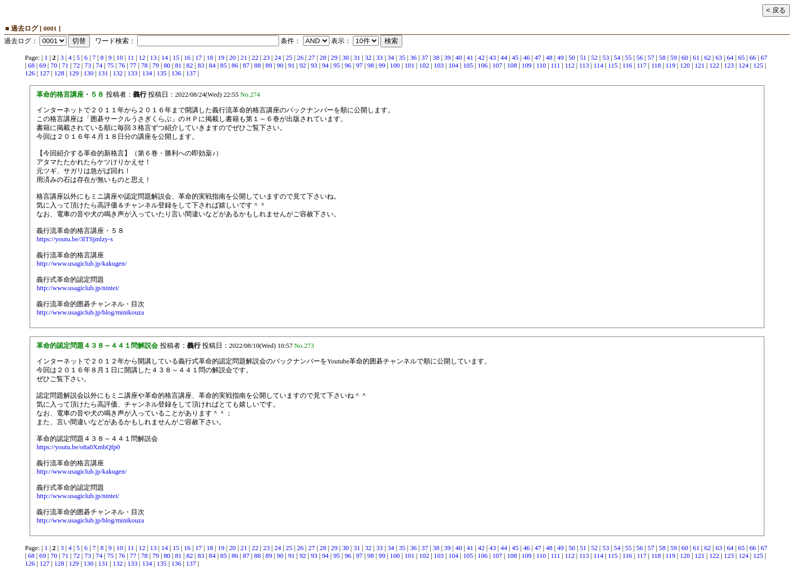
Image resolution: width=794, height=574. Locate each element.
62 (707, 57)
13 (153, 57)
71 (65, 65)
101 (409, 65)
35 (402, 57)
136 (176, 73)
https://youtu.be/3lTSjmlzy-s (74, 239)
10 (119, 57)
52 (594, 57)
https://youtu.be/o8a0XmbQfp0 (78, 447)
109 (527, 65)
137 (191, 73)
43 (492, 57)
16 (187, 57)
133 (132, 73)
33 (379, 57)
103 (439, 65)
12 (142, 57)
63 (719, 57)
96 (348, 65)
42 (481, 57)
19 (221, 57)
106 (482, 65)
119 (671, 65)
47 (538, 57)
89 (269, 65)
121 (700, 65)
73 (88, 65)
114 (598, 65)
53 (605, 57)
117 (641, 65)
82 (189, 65)
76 (121, 65)
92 (302, 65)
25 (289, 57)
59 (673, 57)
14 (164, 57)
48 (549, 57)
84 (212, 65)
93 (314, 65)
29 (334, 57)
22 (255, 57)
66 (752, 57)
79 (155, 65)
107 (497, 65)
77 (133, 65)
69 (42, 65)
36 (413, 57)
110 (541, 65)
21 (244, 57)
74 (99, 65)
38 (436, 57)
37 (424, 57)
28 (323, 57)
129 (74, 73)
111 (555, 65)
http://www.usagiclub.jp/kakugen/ (81, 263)
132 (118, 73)
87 (246, 65)
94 (325, 65)
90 (280, 65)
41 (470, 57)
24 (277, 57)
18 (209, 57)
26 (300, 57)
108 (512, 65)
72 (76, 65)
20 (232, 57)
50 (571, 57)
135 (162, 73)
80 (167, 65)
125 (758, 65)
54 (617, 57)
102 (424, 65)
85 (223, 65)
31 (356, 57)
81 (178, 65)
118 (656, 65)
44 (503, 57)
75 (110, 65)
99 (382, 65)
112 (570, 65)
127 (44, 73)
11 (131, 57)
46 (526, 57)
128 (59, 73)
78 (144, 65)
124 (743, 65)
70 (53, 65)
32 (368, 57)
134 (147, 73)
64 (730, 57)
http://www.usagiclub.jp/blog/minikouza (90, 312)
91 (291, 65)
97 (359, 65)
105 (468, 65)
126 (30, 73)
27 (311, 57)
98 (370, 65)
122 (714, 65)
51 (583, 57)
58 (662, 57)
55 (628, 57)
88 (257, 65)
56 (640, 57)
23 (266, 57)
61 (696, 57)
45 (515, 57)
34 (391, 57)
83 (200, 65)
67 (764, 57)
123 (729, 65)
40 (458, 57)
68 (31, 65)
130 (89, 73)
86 (235, 65)
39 (447, 57)
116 (627, 65)
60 (685, 57)
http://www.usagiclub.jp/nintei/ (77, 288)
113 (584, 65)
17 (198, 57)
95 (336, 65)
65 (741, 57)
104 (453, 65)
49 (560, 57)
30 (345, 57)
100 (395, 65)
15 (176, 57)
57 (650, 57)
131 (103, 73)
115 (613, 65)
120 (685, 65)
